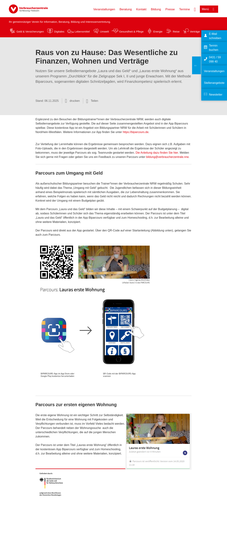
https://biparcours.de (135, 132)
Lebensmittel (82, 31)
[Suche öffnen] (195, 9)
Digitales (59, 31)
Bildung (156, 9)
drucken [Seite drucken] (75, 100)
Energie (157, 31)
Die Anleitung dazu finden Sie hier (156, 152)
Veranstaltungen (104, 9)
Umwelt (104, 31)
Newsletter (215, 94)
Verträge (195, 31)
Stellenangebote (214, 82)
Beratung (126, 9)
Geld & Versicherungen (30, 31)
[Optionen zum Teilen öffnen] (92, 101)
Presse (170, 9)
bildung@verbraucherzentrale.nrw (167, 156)
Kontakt (141, 9)
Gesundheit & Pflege (131, 31)
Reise (176, 31)
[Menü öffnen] (209, 9)
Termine (184, 9)
